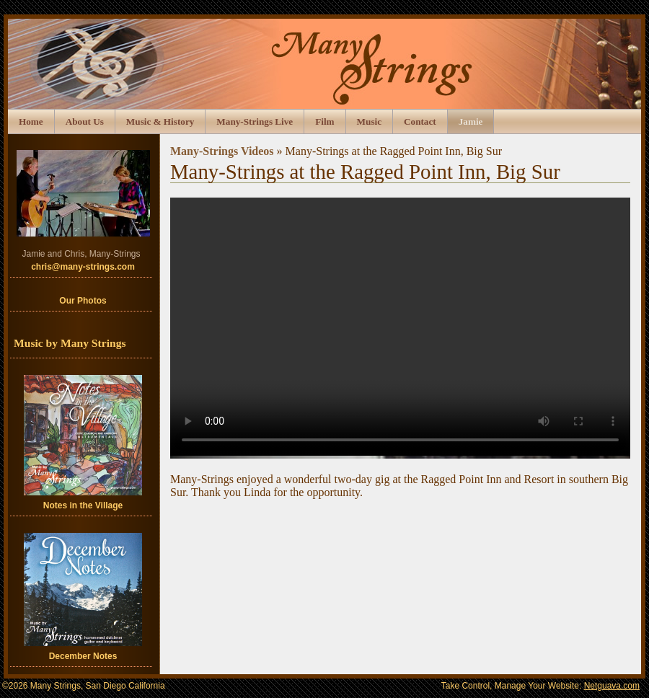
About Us (85, 121)
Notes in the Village (82, 443)
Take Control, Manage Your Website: (540, 686)
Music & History (160, 121)
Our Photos (82, 301)
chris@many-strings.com (83, 267)
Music (369, 121)
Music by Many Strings (70, 343)
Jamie (471, 121)
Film (324, 121)
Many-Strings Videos (222, 151)
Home (31, 121)
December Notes (82, 597)
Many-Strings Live (254, 121)
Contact (420, 121)
